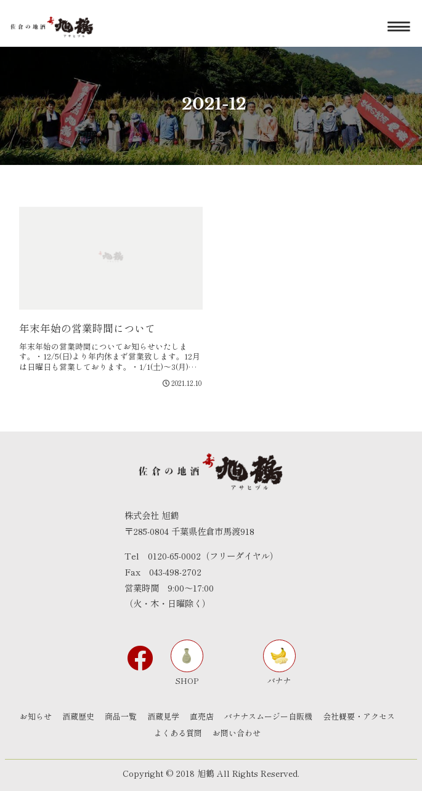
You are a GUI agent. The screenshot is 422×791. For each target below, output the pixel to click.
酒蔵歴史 (78, 716)
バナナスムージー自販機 (268, 716)
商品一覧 (121, 716)
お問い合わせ (237, 733)
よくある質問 (178, 733)
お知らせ (36, 716)
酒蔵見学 (163, 716)
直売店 (202, 716)
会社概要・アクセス (359, 716)
